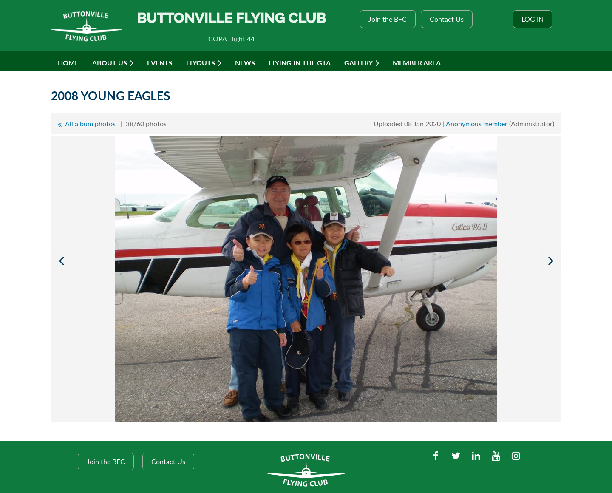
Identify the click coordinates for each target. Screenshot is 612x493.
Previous (61, 260)
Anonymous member (476, 123)
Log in (532, 19)
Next (551, 260)
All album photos (90, 123)
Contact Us (447, 19)
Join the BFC (387, 19)
